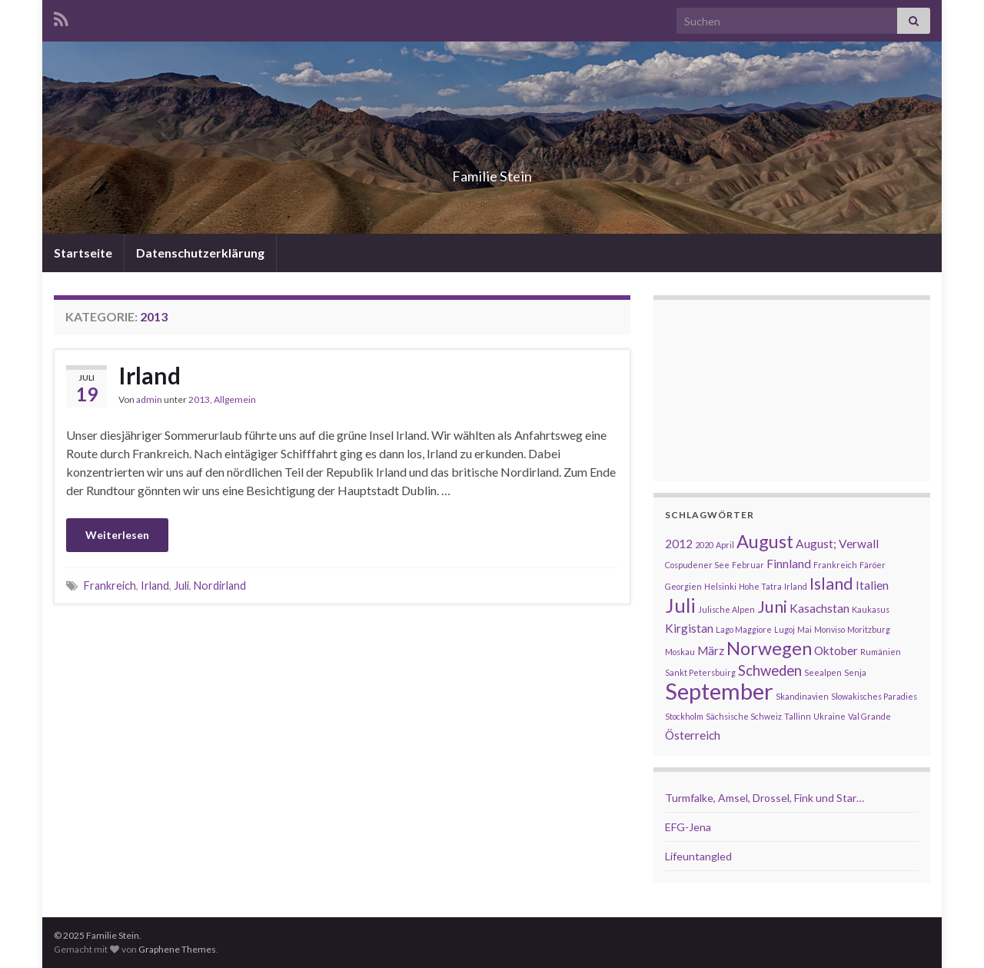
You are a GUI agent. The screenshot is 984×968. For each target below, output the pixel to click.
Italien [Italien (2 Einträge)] (872, 585)
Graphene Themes (177, 949)
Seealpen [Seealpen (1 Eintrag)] (823, 672)
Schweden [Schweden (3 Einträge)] (770, 670)
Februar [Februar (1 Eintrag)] (748, 565)
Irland (149, 375)
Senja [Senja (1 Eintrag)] (855, 672)
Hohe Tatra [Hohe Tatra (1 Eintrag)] (760, 586)
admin (149, 399)
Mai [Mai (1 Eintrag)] (804, 629)
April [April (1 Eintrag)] (725, 545)
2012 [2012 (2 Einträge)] (679, 544)
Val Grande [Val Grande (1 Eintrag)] (869, 716)
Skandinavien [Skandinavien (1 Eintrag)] (802, 696)
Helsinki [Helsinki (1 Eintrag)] (720, 586)
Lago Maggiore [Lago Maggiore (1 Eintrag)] (744, 629)
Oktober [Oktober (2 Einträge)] (836, 650)
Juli (181, 585)
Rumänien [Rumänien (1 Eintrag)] (880, 652)
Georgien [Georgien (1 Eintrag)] (683, 586)
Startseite (83, 252)
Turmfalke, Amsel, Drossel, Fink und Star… (764, 797)
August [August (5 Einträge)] (764, 541)
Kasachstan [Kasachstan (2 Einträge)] (819, 608)
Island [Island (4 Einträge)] (831, 584)
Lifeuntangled (698, 856)
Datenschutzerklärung (200, 252)
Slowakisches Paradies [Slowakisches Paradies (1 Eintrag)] (874, 696)
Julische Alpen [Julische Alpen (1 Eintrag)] (726, 609)
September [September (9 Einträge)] (719, 690)
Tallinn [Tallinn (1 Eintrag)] (797, 716)
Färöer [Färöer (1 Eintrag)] (872, 565)
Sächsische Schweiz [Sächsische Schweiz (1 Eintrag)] (744, 716)
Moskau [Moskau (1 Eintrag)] (680, 652)
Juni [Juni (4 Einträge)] (772, 607)
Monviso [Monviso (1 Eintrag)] (829, 629)
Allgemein (235, 399)
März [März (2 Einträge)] (710, 650)
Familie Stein (492, 172)
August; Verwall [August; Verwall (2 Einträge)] (837, 544)
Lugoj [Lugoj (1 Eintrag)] (784, 629)
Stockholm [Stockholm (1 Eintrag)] (684, 716)
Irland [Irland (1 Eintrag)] (795, 586)
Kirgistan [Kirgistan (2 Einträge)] (689, 628)
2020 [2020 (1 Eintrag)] (704, 545)
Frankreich (110, 585)
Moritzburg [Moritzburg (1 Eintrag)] (868, 629)
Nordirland (220, 585)
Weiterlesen (117, 534)
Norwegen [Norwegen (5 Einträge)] (769, 648)
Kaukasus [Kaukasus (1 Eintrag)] (870, 609)
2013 (199, 399)
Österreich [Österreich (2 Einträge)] (692, 735)
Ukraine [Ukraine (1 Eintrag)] (829, 716)
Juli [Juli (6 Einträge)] (680, 605)
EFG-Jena (688, 826)
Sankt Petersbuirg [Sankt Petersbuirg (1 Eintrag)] (700, 672)
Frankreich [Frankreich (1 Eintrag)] (835, 565)
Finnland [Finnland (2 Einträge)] (788, 563)
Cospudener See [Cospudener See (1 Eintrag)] (697, 565)
